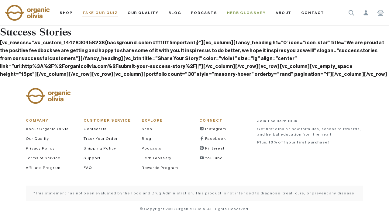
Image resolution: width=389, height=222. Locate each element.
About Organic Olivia (47, 128)
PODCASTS (204, 13)
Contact (312, 13)
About (284, 13)
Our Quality (143, 13)
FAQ (88, 167)
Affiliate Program (43, 167)
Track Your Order (101, 138)
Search (351, 12)
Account (366, 12)
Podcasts (152, 148)
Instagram (215, 128)
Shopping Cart (380, 12)
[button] (27, 13)
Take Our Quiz (100, 13)
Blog (174, 13)
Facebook (215, 138)
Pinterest (214, 148)
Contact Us (95, 128)
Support (92, 158)
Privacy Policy (40, 148)
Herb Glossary (246, 13)
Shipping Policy (100, 148)
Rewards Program (160, 167)
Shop (66, 13)
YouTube (213, 158)
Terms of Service (43, 158)
